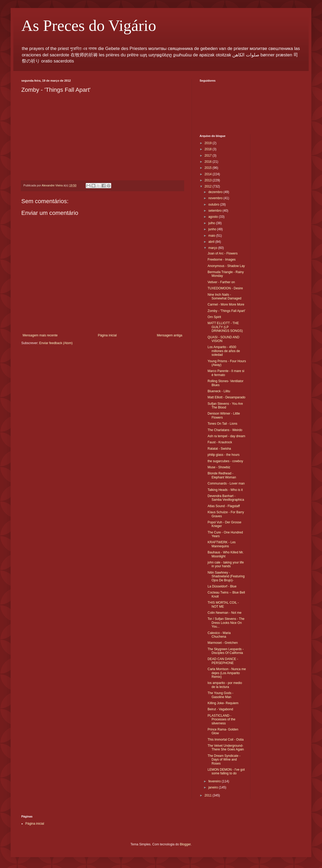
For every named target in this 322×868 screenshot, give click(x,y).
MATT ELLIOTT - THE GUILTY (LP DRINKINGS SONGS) (225, 327)
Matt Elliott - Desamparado (226, 397)
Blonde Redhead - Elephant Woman (222, 475)
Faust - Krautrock (220, 442)
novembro (216, 198)
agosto (213, 217)
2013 (209, 180)
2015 (209, 168)
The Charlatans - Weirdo (225, 430)
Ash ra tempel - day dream (226, 436)
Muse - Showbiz (219, 467)
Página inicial (107, 335)
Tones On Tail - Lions (222, 423)
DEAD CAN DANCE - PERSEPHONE (223, 661)
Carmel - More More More (226, 304)
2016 (209, 162)
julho (212, 223)
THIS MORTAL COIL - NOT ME (223, 604)
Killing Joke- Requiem (223, 703)
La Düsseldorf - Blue (222, 586)
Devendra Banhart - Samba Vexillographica (226, 498)
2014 (209, 174)
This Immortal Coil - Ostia (225, 739)
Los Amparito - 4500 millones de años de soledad (224, 351)
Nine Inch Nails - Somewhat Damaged (224, 296)
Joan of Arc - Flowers (223, 253)
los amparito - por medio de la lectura (225, 684)
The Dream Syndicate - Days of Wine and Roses (224, 759)
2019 (209, 143)
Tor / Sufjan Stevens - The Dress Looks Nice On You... (226, 622)
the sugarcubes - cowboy (225, 461)
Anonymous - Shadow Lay (226, 266)
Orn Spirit (214, 317)
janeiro (213, 787)
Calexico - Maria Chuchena (219, 635)
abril (211, 242)
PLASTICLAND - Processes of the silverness (221, 719)
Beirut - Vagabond (220, 709)
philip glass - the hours (224, 455)
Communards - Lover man (226, 483)
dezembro (216, 192)
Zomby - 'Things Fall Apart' (226, 311)
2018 (209, 149)
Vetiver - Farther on (221, 282)
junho (212, 229)
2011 (209, 795)
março (213, 248)
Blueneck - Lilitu (219, 391)
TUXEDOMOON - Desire (225, 288)
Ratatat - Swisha (219, 448)
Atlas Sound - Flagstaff (224, 506)
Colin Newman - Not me (224, 613)
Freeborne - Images (222, 259)
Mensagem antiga (169, 335)
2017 (209, 155)
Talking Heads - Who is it (225, 490)
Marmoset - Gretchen (223, 643)
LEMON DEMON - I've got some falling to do (226, 771)
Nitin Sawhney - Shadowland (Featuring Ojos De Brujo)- (226, 576)
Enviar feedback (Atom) (55, 343)
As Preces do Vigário (88, 25)
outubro (214, 204)
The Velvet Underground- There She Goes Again (226, 747)
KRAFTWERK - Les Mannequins (222, 544)
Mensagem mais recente (40, 335)
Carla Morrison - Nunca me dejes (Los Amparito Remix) (227, 673)
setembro (215, 210)
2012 (209, 186)
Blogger (185, 844)
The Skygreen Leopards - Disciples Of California (225, 651)
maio (212, 235)
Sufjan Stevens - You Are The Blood (225, 405)
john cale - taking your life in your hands (226, 564)
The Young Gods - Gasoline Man (220, 695)
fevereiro (215, 781)
